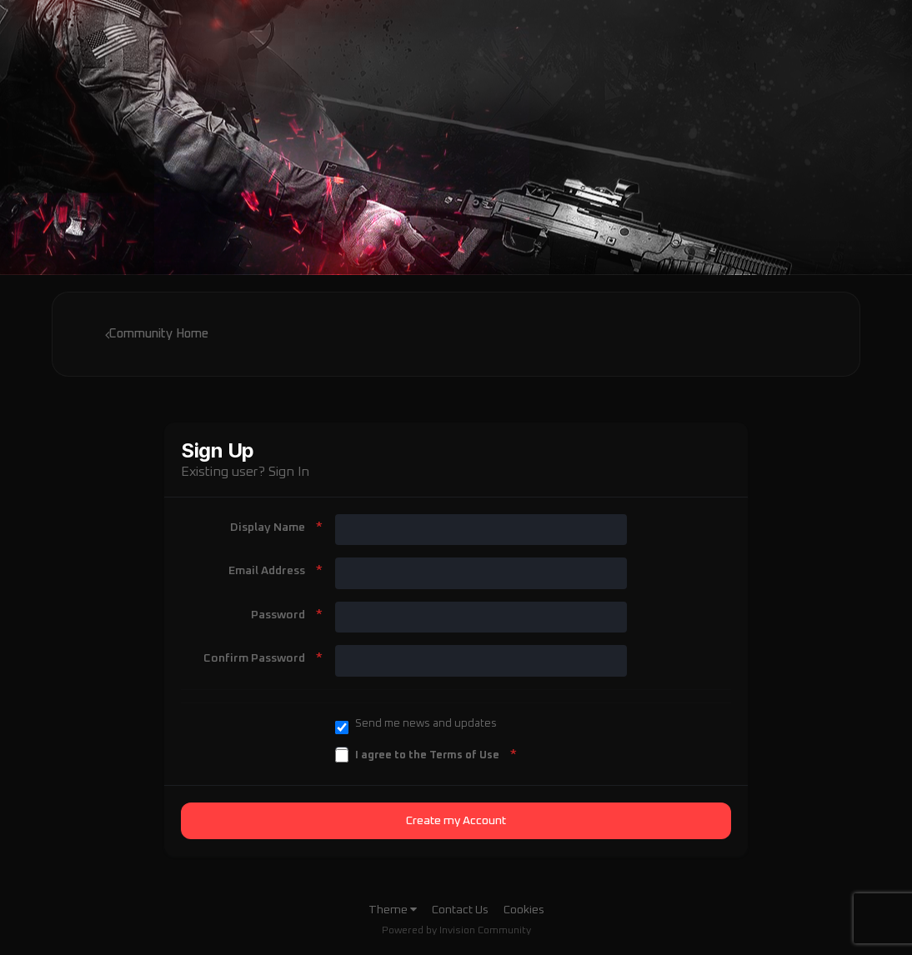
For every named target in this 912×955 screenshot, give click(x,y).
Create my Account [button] (456, 821)
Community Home (156, 334)
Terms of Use (464, 755)
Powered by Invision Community (456, 931)
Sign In (288, 471)
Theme (392, 910)
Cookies (524, 910)
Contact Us (460, 910)
